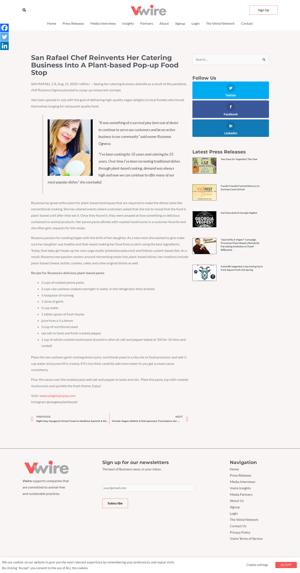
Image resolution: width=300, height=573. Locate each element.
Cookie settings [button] (257, 565)
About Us (237, 501)
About (164, 23)
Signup (180, 23)
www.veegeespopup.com (57, 396)
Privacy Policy (240, 532)
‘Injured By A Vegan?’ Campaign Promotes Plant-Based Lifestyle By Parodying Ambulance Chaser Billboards (240, 245)
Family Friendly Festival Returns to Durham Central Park (240, 188)
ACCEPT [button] (286, 565)
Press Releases (73, 23)
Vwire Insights (240, 488)
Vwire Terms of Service (246, 538)
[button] (24, 10)
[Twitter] (4, 37)
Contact (247, 23)
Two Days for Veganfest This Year (239, 159)
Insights (128, 23)
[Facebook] (4, 28)
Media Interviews (103, 23)
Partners (146, 23)
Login (196, 23)
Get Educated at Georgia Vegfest (239, 213)
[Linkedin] (4, 47)
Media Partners (241, 494)
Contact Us (238, 526)
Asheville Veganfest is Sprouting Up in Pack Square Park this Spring (242, 268)
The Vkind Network (220, 23)
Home (51, 23)
